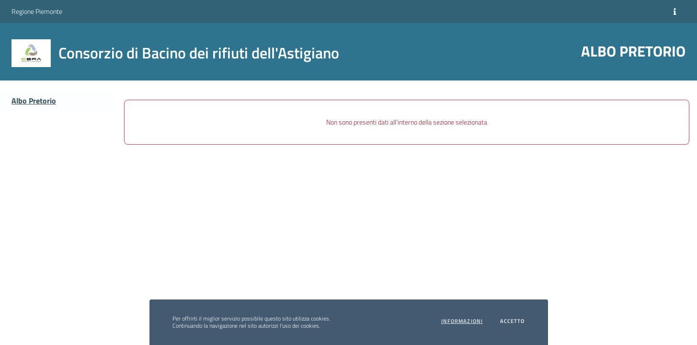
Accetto (512, 321)
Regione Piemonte (36, 11)
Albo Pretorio (33, 100)
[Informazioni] (675, 11)
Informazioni (462, 321)
